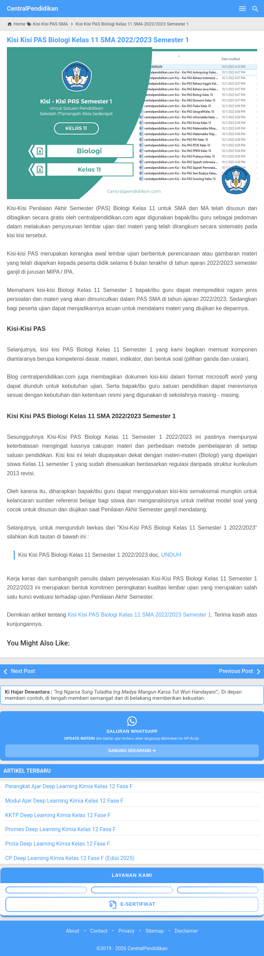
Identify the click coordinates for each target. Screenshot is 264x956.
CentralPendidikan (32, 8)
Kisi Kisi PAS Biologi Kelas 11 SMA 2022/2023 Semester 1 (97, 40)
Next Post (23, 671)
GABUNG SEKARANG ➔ (132, 750)
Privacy (127, 931)
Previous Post (236, 671)
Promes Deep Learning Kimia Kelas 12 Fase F (60, 829)
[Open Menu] (242, 8)
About (72, 931)
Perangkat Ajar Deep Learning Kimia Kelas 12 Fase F (69, 786)
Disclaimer (186, 931)
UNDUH (171, 555)
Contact (98, 931)
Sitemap (154, 931)
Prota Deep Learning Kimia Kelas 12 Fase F (57, 843)
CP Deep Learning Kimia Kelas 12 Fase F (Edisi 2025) (69, 858)
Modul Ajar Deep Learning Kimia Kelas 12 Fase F (64, 800)
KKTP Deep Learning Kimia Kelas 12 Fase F (57, 815)
